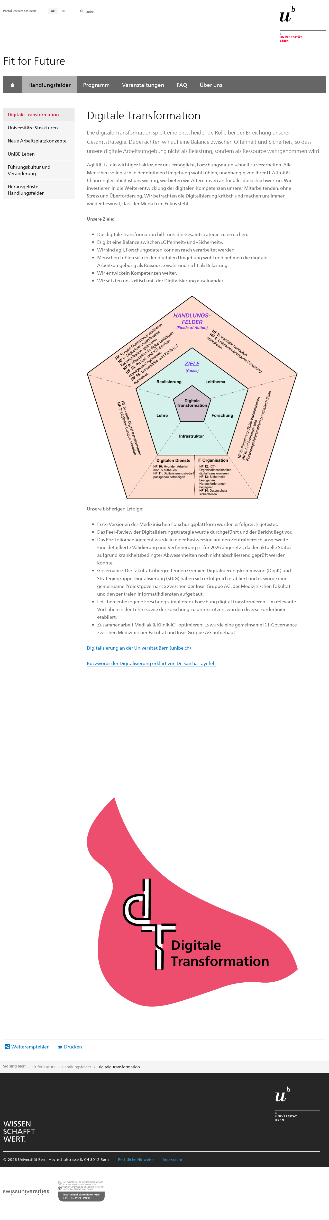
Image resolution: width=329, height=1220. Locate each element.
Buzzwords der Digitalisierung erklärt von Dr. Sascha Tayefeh (151, 663)
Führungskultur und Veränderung (29, 170)
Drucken (73, 1046)
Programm (96, 84)
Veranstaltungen (143, 84)
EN (63, 10)
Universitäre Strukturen (33, 127)
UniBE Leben (21, 153)
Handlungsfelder (49, 84)
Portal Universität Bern (19, 10)
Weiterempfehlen (30, 1046)
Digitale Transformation (33, 114)
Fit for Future (44, 1066)
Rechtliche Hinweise (135, 1159)
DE (53, 10)
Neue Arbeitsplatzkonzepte (37, 140)
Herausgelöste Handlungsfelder (26, 189)
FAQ (182, 84)
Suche (90, 12)
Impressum (172, 1159)
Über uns (211, 84)
